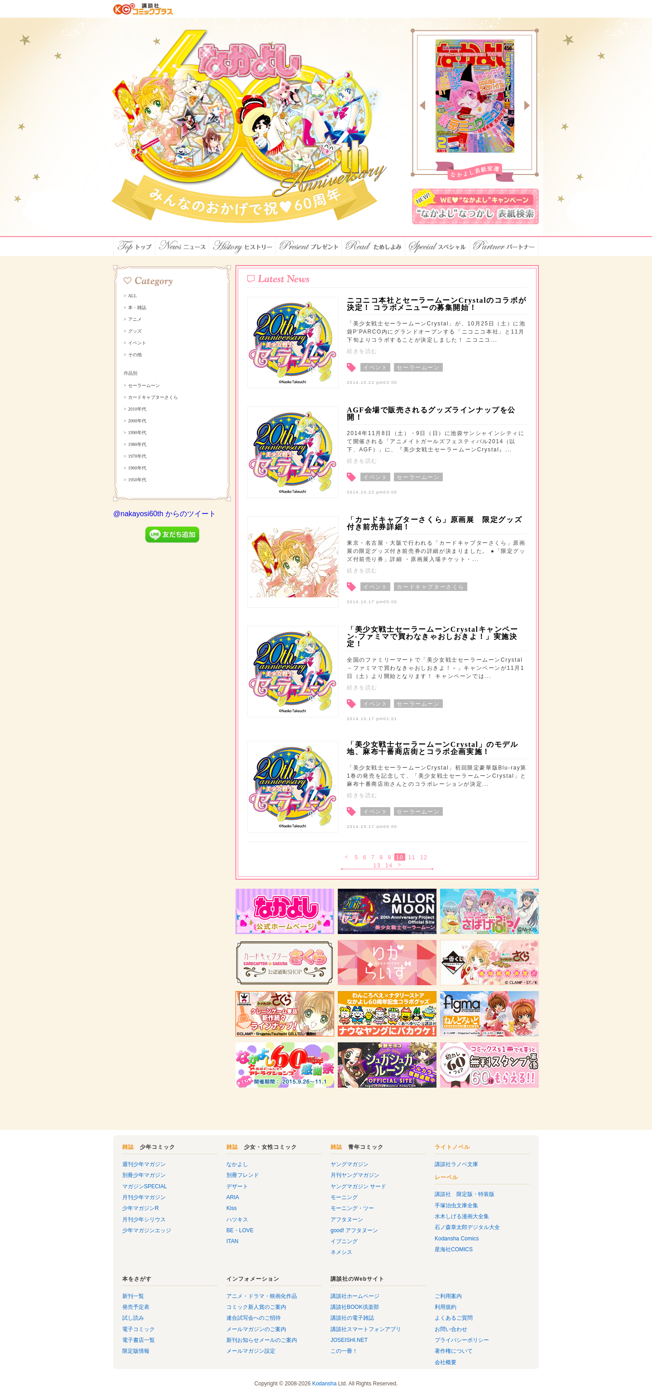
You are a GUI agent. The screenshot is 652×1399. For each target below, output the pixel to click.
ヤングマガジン (350, 1164)
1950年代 (137, 480)
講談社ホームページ (355, 1296)
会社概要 (445, 1362)
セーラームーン (144, 385)
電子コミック (138, 1329)
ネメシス (341, 1252)
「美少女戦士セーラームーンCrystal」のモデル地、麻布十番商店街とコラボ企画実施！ (432, 748)
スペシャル (437, 246)
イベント (137, 343)
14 (389, 865)
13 (377, 865)
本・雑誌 (137, 307)
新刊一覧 (133, 1296)
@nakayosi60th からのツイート (164, 514)
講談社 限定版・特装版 (464, 1194)
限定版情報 (135, 1351)
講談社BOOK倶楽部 (355, 1307)
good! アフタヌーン (354, 1230)
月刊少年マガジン (144, 1197)
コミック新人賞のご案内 (256, 1307)
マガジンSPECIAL (144, 1186)
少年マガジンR (140, 1208)
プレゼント (309, 246)
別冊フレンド (242, 1175)
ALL (132, 296)
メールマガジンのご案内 (256, 1329)
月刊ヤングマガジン (355, 1175)
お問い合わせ (451, 1329)
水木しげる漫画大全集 (462, 1216)
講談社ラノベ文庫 (456, 1164)
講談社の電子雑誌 (352, 1318)
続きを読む (362, 351)
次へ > (400, 866)
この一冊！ (344, 1351)
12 (424, 857)
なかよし (237, 1164)
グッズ (135, 331)
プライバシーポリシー (462, 1340)
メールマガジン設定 (250, 1351)
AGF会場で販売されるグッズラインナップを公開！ (431, 413)
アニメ (135, 319)
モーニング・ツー (352, 1208)
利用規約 (445, 1307)
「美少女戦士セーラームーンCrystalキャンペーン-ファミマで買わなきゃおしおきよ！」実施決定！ (432, 636)
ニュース (182, 246)
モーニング (344, 1197)
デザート (237, 1186)
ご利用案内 (448, 1296)
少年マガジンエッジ (146, 1230)
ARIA (232, 1197)
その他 (135, 355)
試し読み (133, 1318)
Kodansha (324, 1383)
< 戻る (347, 857)
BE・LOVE (240, 1230)
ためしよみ (373, 246)
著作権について (454, 1351)
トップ (134, 246)
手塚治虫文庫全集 (456, 1205)
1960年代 (137, 468)
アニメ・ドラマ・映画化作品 (261, 1296)
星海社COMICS (454, 1249)
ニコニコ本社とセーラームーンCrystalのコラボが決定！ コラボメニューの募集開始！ (436, 303)
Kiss (231, 1208)
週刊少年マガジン (144, 1164)
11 (412, 857)
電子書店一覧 (138, 1340)
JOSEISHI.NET (349, 1340)
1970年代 (137, 456)
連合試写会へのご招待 (253, 1318)
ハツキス (237, 1219)
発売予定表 (135, 1307)
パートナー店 (504, 246)
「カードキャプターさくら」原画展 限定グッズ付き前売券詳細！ (434, 523)
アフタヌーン (347, 1219)
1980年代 (137, 444)
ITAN (232, 1241)
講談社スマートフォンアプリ (366, 1329)
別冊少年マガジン (144, 1175)
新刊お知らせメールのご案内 (261, 1340)
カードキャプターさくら (153, 397)
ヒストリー (242, 246)
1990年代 (137, 433)
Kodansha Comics (457, 1238)
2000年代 (137, 421)
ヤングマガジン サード (358, 1186)
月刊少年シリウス (144, 1219)
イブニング (344, 1241)
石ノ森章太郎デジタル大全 (467, 1227)
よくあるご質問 (454, 1318)
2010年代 (137, 409)
